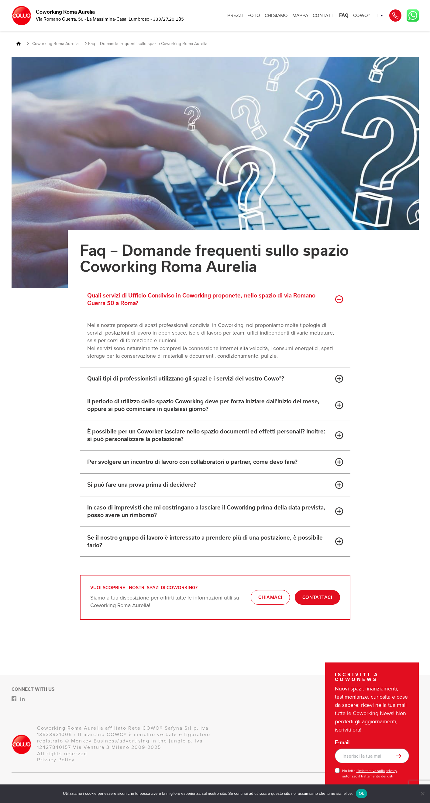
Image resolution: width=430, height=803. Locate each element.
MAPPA (300, 15)
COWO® (361, 15)
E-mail (342, 742)
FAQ (344, 15)
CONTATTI (324, 15)
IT (376, 15)
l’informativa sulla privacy (376, 770)
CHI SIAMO (276, 15)
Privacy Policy (56, 759)
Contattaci (317, 597)
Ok (361, 793)
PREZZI (235, 15)
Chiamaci (270, 597)
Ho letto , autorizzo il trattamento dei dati (370, 773)
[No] (422, 794)
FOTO (253, 15)
